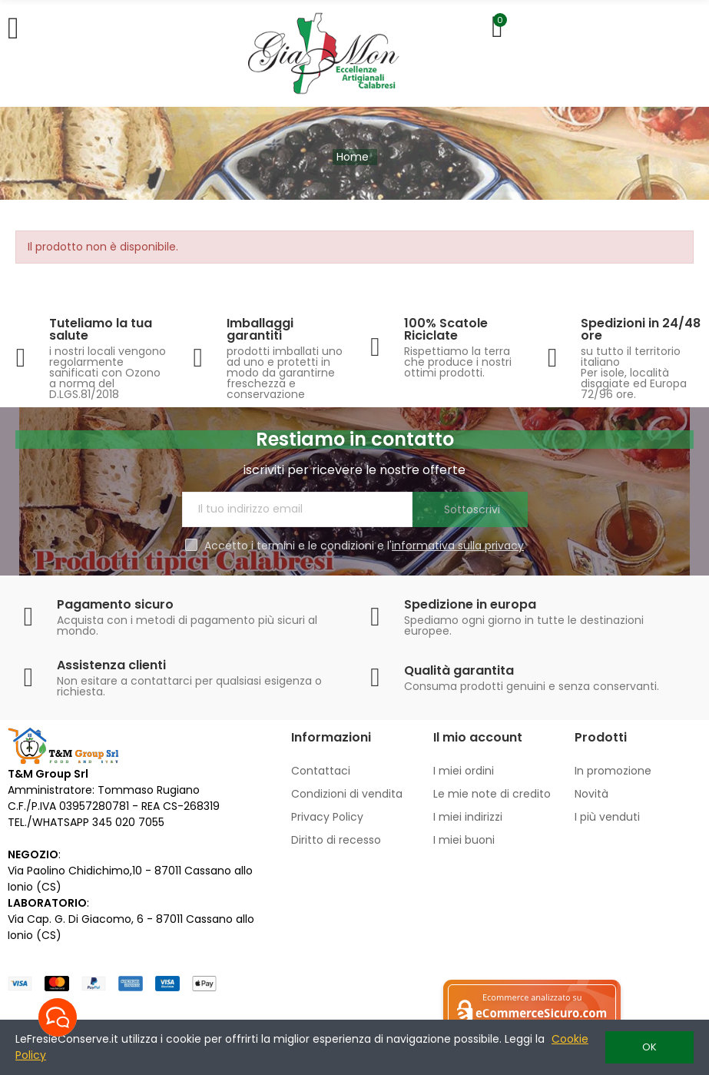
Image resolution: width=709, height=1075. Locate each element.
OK (649, 1047)
